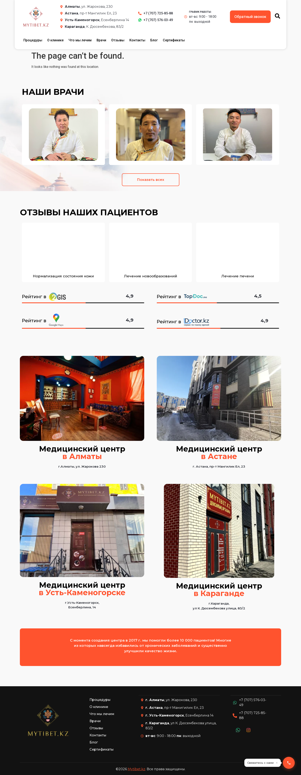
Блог (154, 40)
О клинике (55, 40)
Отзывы (117, 40)
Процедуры (32, 40)
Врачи (101, 40)
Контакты (137, 40)
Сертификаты (174, 40)
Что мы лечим (80, 40)
